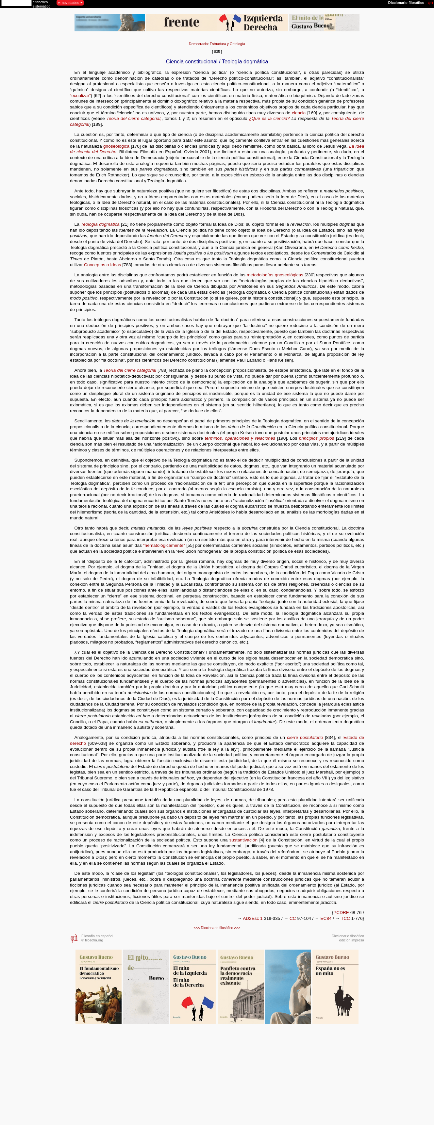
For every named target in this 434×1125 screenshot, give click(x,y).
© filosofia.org (92, 940)
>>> (237, 928)
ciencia (299, 112)
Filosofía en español (97, 936)
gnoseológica (116, 146)
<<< (196, 928)
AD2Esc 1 (252, 918)
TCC (345, 918)
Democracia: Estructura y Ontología (217, 44)
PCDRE (341, 912)
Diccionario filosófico (217, 928)
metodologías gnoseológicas (275, 274)
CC (293, 918)
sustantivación (243, 840)
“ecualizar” (80, 95)
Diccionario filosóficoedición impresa (348, 938)
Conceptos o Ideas (102, 264)
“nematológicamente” (164, 545)
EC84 (325, 918)
